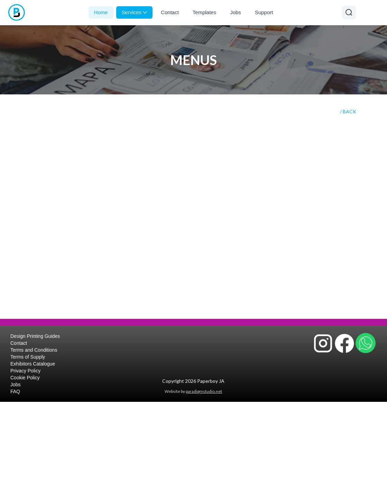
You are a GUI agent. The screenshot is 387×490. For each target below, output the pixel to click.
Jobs (235, 12)
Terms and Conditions (33, 350)
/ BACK (348, 111)
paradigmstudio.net (204, 391)
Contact (170, 12)
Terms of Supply (27, 357)
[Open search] (349, 12)
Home (101, 12)
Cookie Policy (25, 377)
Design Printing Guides (35, 336)
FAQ (15, 391)
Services (134, 12)
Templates (204, 12)
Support (264, 12)
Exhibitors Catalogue (32, 364)
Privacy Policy (25, 370)
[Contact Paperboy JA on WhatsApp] (365, 343)
